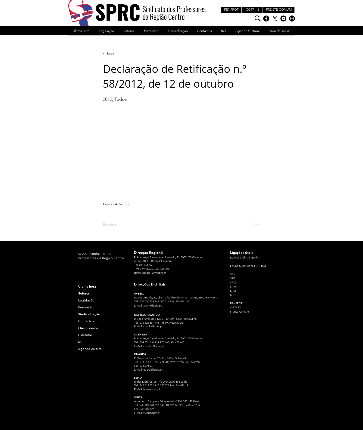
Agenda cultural (90, 349)
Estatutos (85, 335)
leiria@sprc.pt (151, 389)
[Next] (248, 224)
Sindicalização (89, 314)
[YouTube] (283, 18)
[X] (275, 18)
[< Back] (118, 53)
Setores (84, 293)
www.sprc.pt (159, 272)
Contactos (86, 321)
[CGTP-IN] (252, 9)
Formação (86, 307)
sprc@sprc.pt (142, 272)
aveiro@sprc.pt (152, 305)
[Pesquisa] (258, 18)
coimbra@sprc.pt (153, 346)
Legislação (86, 300)
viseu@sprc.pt (151, 413)
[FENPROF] (231, 9)
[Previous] (118, 224)
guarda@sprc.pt (153, 369)
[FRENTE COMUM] (279, 9)
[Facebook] (266, 18)
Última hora (87, 286)
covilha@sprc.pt (153, 326)
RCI (81, 342)
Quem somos (88, 328)
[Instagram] (292, 18)
